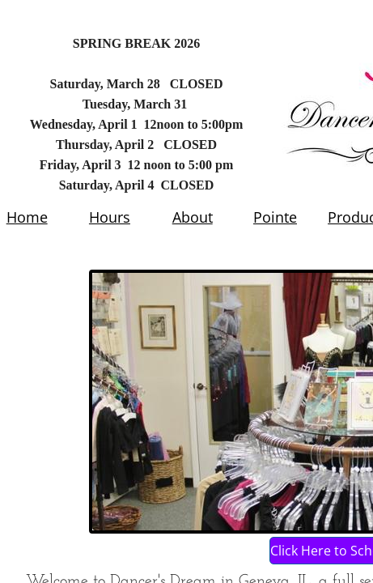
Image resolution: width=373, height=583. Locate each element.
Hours (109, 217)
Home (27, 217)
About (192, 217)
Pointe (275, 217)
